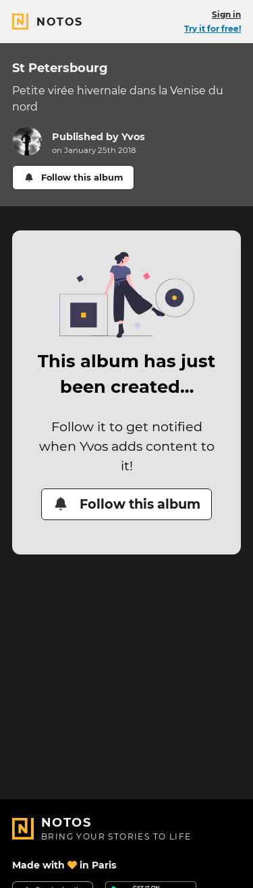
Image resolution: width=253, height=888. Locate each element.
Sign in (226, 14)
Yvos (133, 137)
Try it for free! (212, 29)
